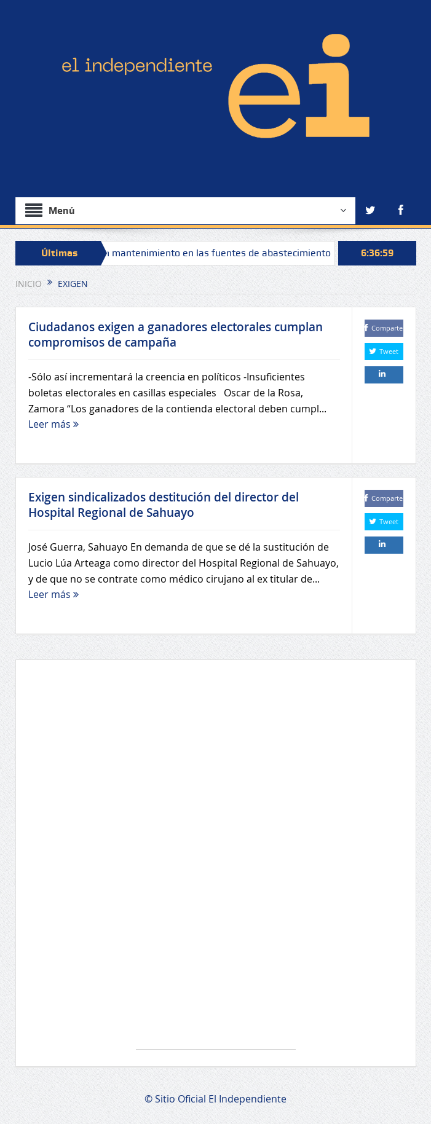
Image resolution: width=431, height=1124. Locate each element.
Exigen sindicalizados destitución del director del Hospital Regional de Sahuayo (163, 505)
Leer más (53, 424)
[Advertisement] (216, 860)
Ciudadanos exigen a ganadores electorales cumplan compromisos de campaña (175, 334)
